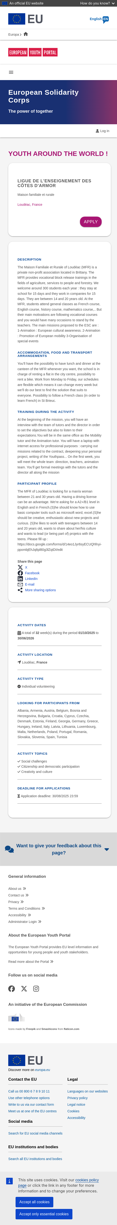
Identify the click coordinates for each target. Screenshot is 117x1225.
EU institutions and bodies (33, 1147)
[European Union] (25, 1065)
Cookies (73, 1111)
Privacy (13, 902)
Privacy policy (77, 1098)
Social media (20, 1121)
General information (27, 876)
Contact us (16, 895)
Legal (72, 1079)
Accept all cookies (34, 1202)
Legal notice (76, 1104)
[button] (23, 567)
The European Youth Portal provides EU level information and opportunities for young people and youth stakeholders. (53, 949)
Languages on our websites (87, 1091)
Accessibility (17, 915)
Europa (13, 34)
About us (14, 889)
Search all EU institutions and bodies (35, 1159)
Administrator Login (22, 922)
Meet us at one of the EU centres (32, 1111)
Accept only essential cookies (44, 1214)
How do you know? (97, 3)
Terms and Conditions (24, 908)
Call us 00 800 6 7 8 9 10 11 (29, 1091)
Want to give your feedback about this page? (57, 849)
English (99, 18)
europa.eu (42, 1070)
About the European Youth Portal (39, 935)
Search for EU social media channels (35, 1133)
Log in (104, 131)
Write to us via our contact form (31, 1104)
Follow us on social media (32, 975)
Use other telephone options (29, 1098)
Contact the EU (22, 1079)
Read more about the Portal (28, 962)
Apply (91, 221)
